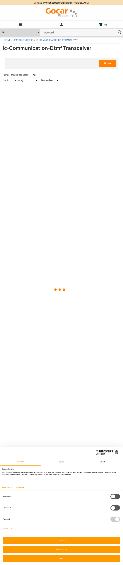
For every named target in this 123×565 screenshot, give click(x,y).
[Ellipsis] (119, 32)
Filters (107, 63)
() (103, 24)
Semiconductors (23, 39)
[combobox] (38, 75)
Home (7, 39)
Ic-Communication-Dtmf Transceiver (57, 39)
